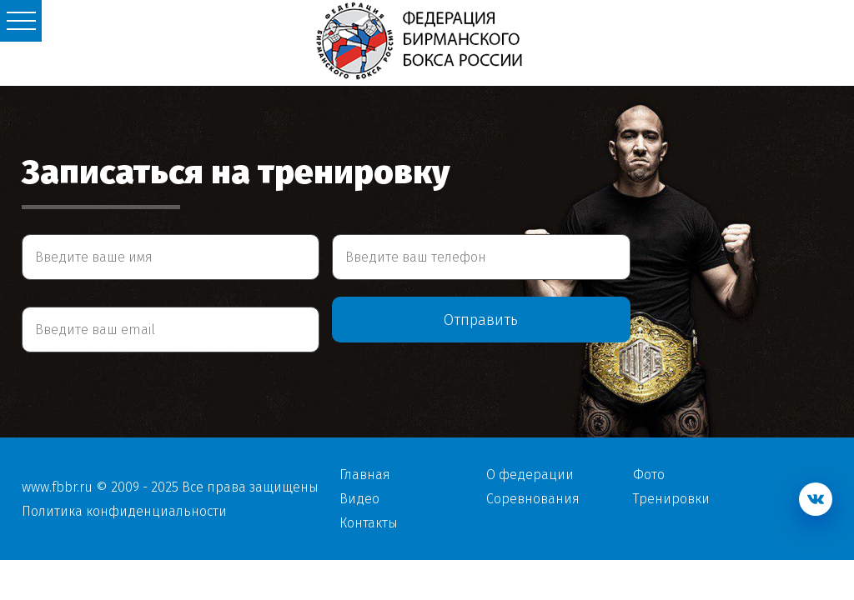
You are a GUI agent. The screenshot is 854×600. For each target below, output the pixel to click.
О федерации (530, 474)
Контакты (368, 523)
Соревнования (533, 499)
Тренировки (671, 499)
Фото (649, 474)
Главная (364, 474)
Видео (359, 499)
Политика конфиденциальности (124, 511)
